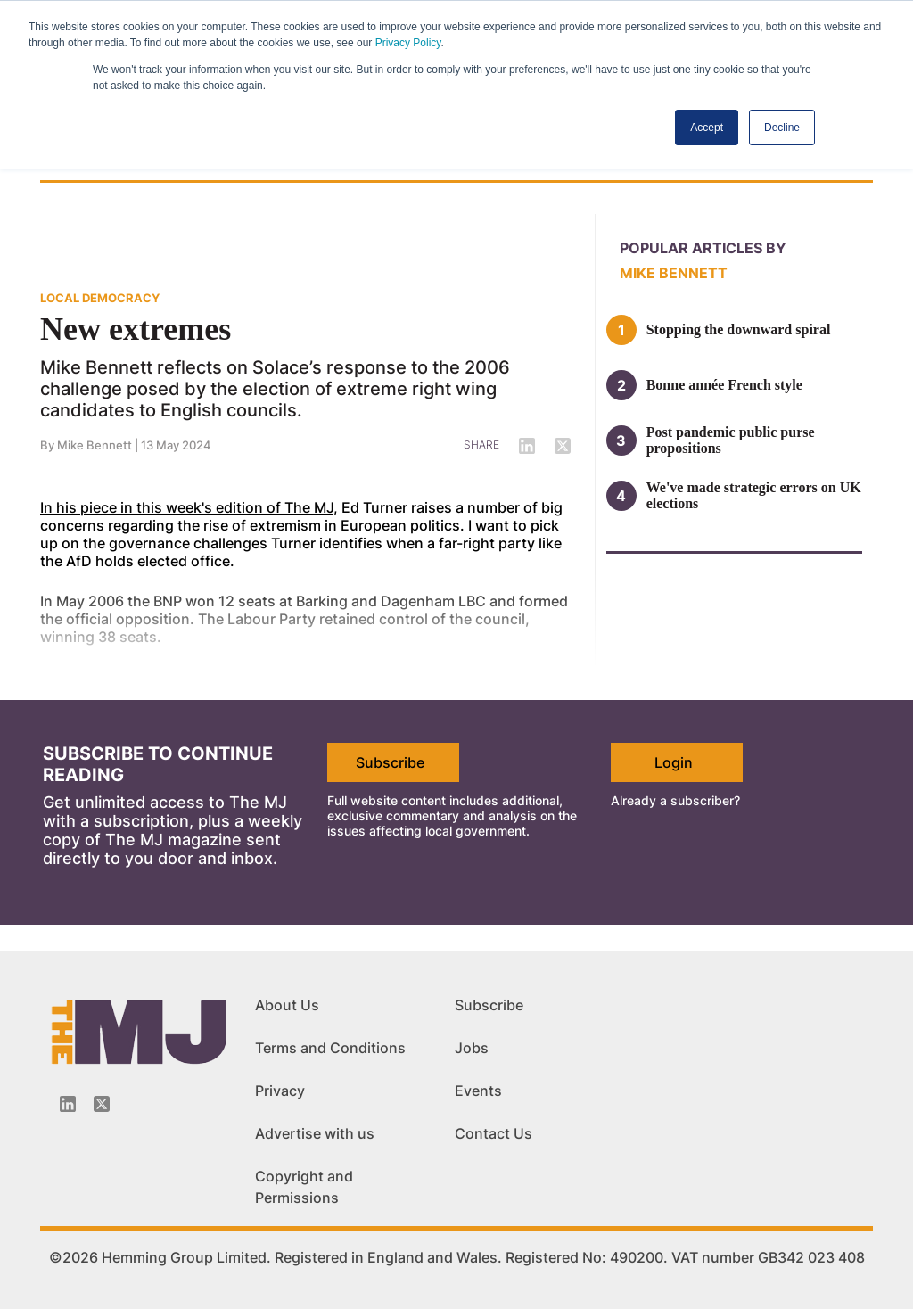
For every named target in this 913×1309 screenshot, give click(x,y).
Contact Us (493, 1133)
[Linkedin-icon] (68, 1104)
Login (673, 762)
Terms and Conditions (330, 1048)
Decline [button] (782, 127)
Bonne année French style (724, 384)
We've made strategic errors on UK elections (753, 495)
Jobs (472, 1048)
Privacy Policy (408, 43)
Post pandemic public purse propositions (730, 440)
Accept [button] (706, 127)
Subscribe (390, 762)
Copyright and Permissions (304, 1186)
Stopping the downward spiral (738, 329)
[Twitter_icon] (102, 1104)
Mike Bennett (674, 273)
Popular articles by (703, 248)
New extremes (135, 329)
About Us (287, 1005)
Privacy (280, 1090)
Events (478, 1090)
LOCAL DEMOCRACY (100, 298)
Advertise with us (314, 1133)
